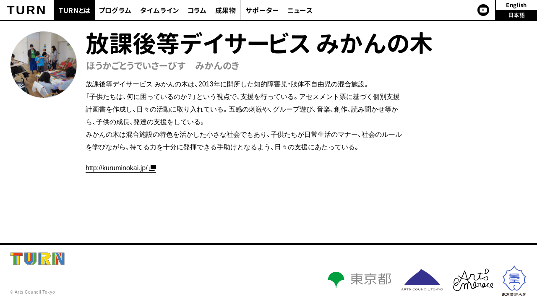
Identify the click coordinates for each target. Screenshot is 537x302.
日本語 (516, 15)
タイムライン (160, 10)
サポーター (262, 10)
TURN (27, 10)
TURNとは (75, 10)
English (516, 5)
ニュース (300, 10)
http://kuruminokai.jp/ (117, 167)
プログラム (115, 10)
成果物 (225, 10)
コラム (197, 10)
